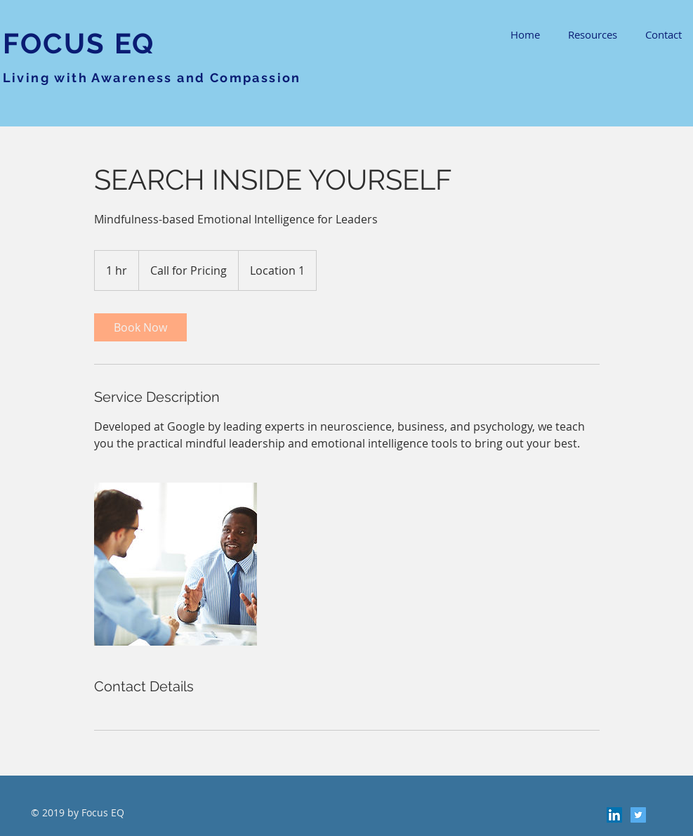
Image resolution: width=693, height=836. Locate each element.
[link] (140, 327)
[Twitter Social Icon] (638, 815)
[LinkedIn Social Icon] (614, 815)
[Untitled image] (175, 564)
